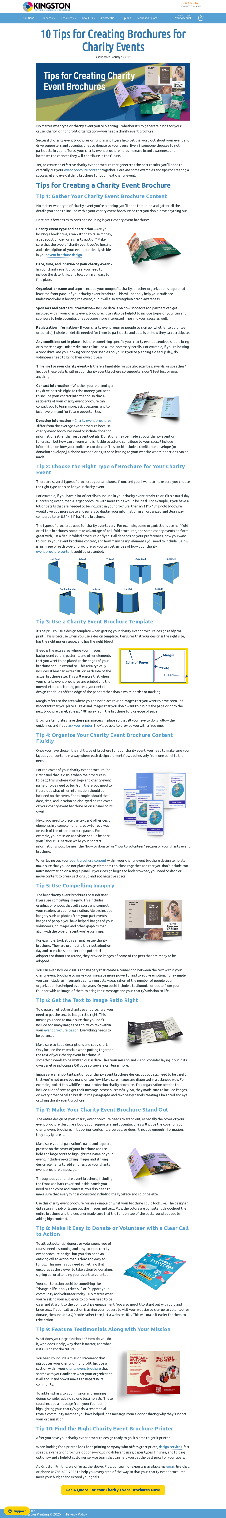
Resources (68, 18)
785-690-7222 (190, 2)
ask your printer (80, 725)
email (170, 1466)
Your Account (183, 16)
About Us (88, 18)
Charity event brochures (92, 420)
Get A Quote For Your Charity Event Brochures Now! (113, 1490)
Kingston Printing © (41, 1514)
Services (49, 18)
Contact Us (109, 18)
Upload (127, 18)
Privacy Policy (76, 1514)
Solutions (30, 18)
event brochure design (65, 255)
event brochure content (82, 170)
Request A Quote (147, 18)
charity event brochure (83, 1368)
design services (170, 1447)
